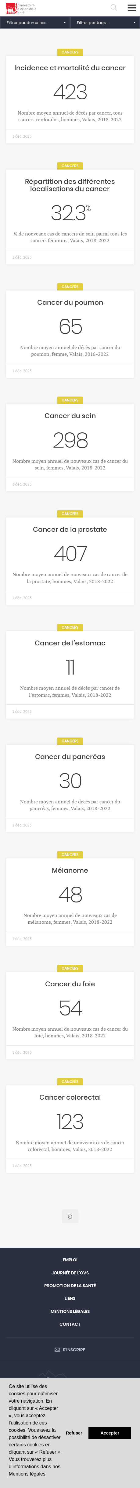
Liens (70, 1299)
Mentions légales (27, 1473)
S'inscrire (74, 1350)
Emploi (70, 1260)
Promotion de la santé (70, 1286)
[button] (35, 22)
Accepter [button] (109, 1433)
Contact (70, 1324)
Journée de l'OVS (70, 1273)
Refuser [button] (74, 1433)
